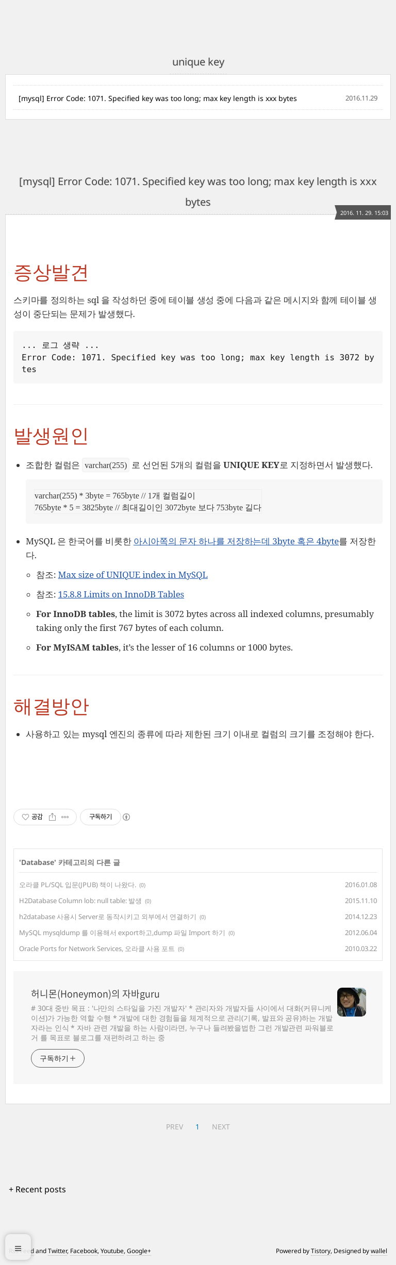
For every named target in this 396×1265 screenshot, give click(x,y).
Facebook (83, 1250)
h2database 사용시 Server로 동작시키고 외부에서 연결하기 (107, 916)
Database (37, 862)
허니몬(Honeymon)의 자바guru (95, 994)
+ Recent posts (37, 1189)
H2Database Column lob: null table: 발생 (80, 900)
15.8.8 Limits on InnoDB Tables (121, 594)
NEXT (221, 1126)
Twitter (57, 1250)
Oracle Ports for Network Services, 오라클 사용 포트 (97, 948)
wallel (379, 1250)
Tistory (321, 1250)
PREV (174, 1126)
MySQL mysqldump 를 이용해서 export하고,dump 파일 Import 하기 (122, 932)
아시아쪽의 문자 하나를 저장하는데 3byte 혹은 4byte (236, 541)
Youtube (112, 1250)
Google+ (139, 1250)
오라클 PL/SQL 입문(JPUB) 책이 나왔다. (77, 884)
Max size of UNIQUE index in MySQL (133, 574)
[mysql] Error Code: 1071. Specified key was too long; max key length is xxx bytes (158, 98)
